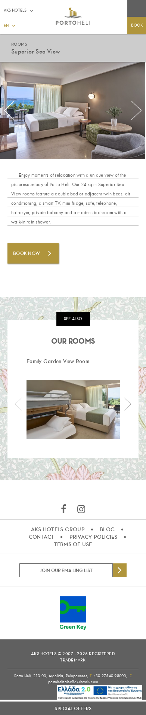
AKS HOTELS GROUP (58, 529)
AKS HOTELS (15, 10)
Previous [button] (9, 110)
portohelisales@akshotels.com (73, 681)
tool (83, 693)
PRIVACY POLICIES (93, 536)
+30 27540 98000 (109, 675)
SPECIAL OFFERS (73, 709)
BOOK (137, 25)
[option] (73, 398)
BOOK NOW (26, 253)
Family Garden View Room (58, 361)
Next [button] (136, 110)
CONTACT (42, 536)
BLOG (107, 529)
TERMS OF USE (73, 544)
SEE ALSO (73, 318)
